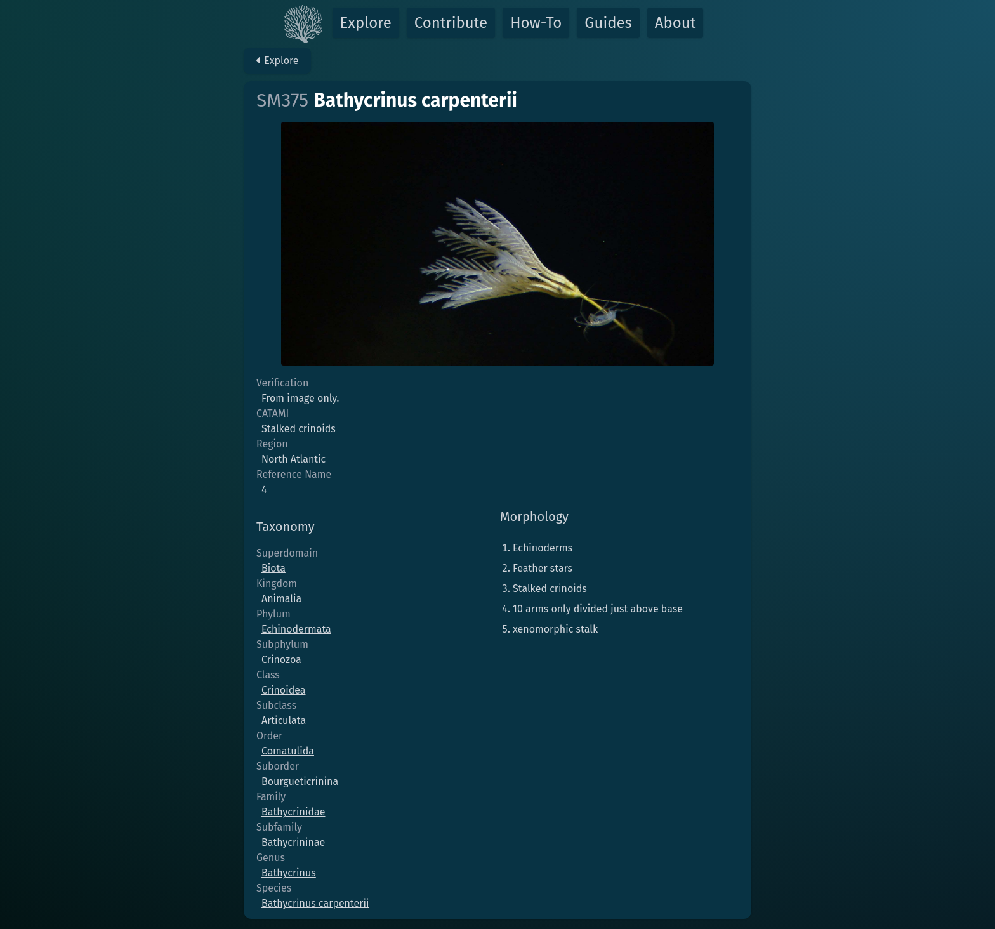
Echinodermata (296, 629)
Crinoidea (283, 690)
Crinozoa (281, 660)
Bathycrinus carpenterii (315, 903)
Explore (366, 23)
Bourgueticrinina (299, 781)
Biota (273, 568)
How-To (536, 23)
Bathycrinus (288, 873)
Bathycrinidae (293, 812)
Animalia (281, 599)
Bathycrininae (293, 842)
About (675, 23)
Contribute (450, 23)
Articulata (283, 721)
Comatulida (287, 751)
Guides (608, 23)
